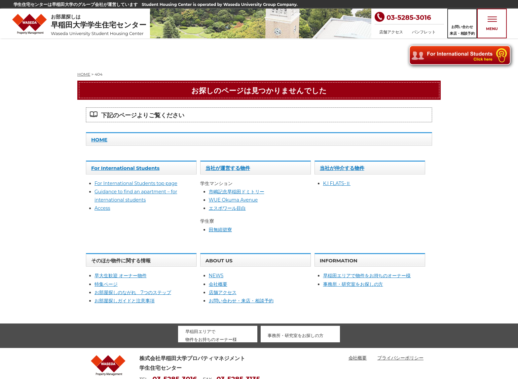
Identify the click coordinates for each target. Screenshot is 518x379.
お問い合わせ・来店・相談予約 (241, 271)
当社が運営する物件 (227, 138)
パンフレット (424, 31)
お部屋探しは (100, 25)
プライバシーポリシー (400, 328)
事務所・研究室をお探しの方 (353, 254)
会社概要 (218, 254)
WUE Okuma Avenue (233, 170)
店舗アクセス (391, 31)
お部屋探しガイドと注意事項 (124, 271)
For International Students (125, 138)
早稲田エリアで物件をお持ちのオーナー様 (367, 246)
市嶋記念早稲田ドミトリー (236, 162)
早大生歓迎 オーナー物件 (120, 246)
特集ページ (106, 254)
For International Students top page (135, 154)
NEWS (216, 246)
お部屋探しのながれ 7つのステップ (132, 263)
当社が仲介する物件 (342, 138)
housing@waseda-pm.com (170, 359)
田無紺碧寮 (220, 200)
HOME (99, 110)
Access (102, 178)
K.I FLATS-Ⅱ (337, 154)
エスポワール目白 (227, 178)
